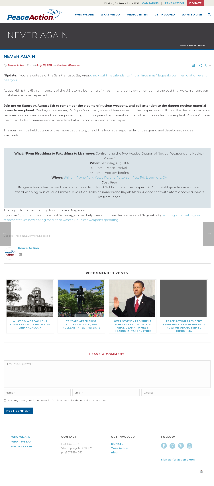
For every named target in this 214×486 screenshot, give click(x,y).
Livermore (32, 236)
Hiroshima (19, 236)
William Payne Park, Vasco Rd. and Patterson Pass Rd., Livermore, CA (115, 177)
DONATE (117, 444)
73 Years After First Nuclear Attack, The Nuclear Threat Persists (81, 324)
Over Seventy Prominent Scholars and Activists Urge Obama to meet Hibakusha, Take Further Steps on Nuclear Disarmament (133, 326)
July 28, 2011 (44, 65)
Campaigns (150, 3)
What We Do (110, 14)
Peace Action (16, 65)
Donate (195, 3)
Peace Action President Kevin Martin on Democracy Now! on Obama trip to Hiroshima (184, 326)
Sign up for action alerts (178, 459)
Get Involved (164, 14)
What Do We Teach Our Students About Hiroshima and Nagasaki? (30, 324)
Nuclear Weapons (68, 65)
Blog (114, 452)
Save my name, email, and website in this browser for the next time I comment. (57, 400)
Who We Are (84, 14)
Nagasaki (44, 236)
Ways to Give (192, 14)
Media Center (137, 14)
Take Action (174, 3)
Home (183, 45)
